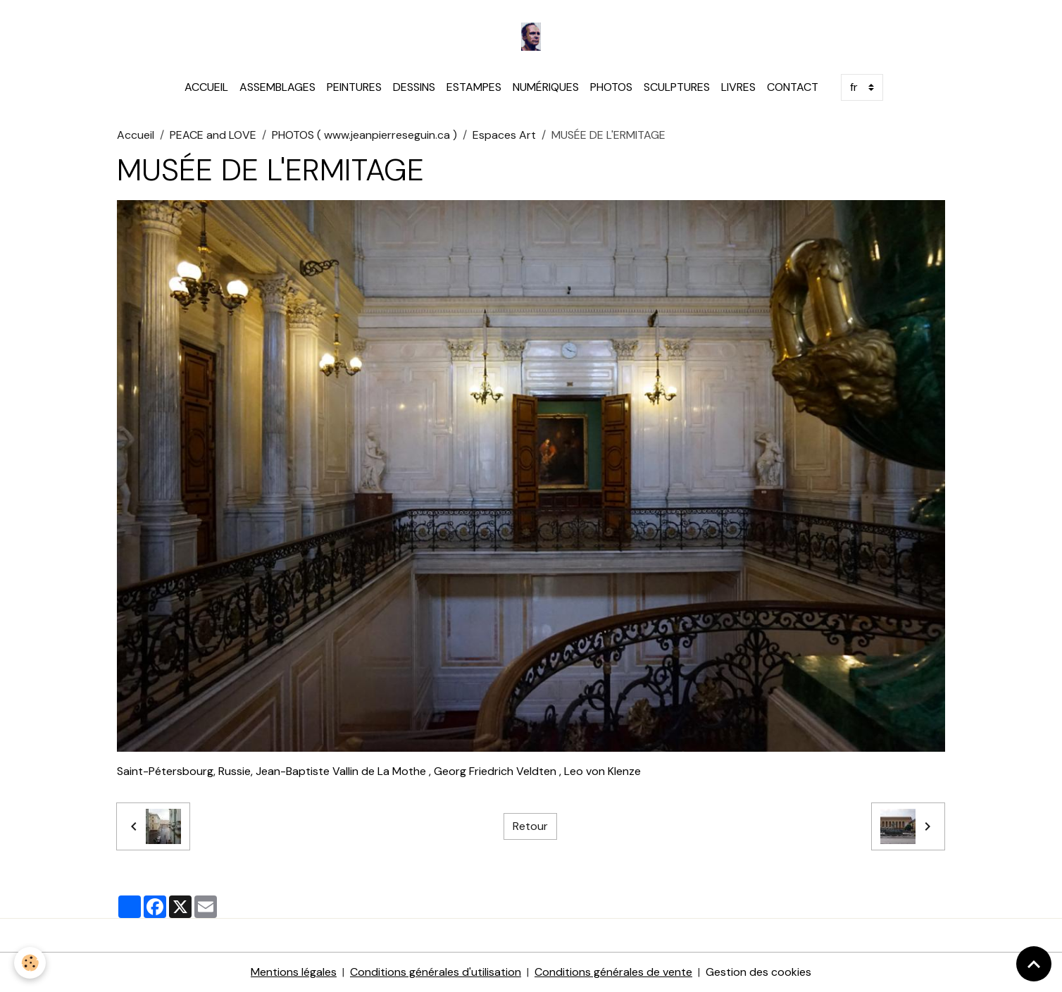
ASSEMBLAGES (277, 87)
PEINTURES (354, 87)
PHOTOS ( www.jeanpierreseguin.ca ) (364, 135)
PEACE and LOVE (213, 135)
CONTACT (792, 87)
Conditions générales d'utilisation (435, 972)
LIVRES (738, 87)
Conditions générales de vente (613, 972)
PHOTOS (611, 87)
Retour (530, 826)
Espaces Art (504, 135)
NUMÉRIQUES (546, 87)
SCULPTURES (677, 87)
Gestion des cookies (758, 972)
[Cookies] (30, 963)
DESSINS (414, 87)
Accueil (135, 135)
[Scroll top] (1033, 963)
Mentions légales (294, 972)
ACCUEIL (206, 87)
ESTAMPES (473, 87)
